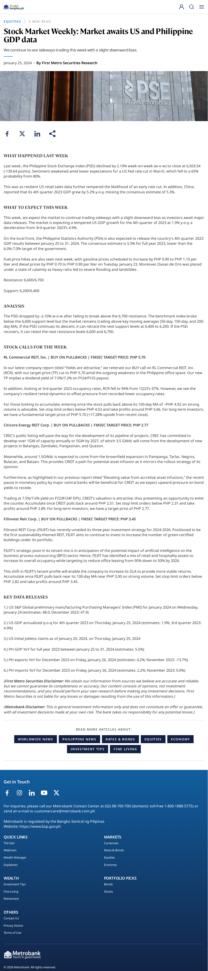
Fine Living (125, 749)
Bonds (108, 884)
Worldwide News (35, 739)
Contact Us (11, 918)
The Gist (9, 843)
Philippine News (79, 739)
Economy (180, 739)
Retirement (11, 899)
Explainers (11, 865)
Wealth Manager (15, 857)
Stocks (108, 892)
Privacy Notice (13, 926)
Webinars (10, 850)
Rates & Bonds (120, 739)
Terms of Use (12, 933)
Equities (153, 739)
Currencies (111, 843)
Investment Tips (87, 749)
